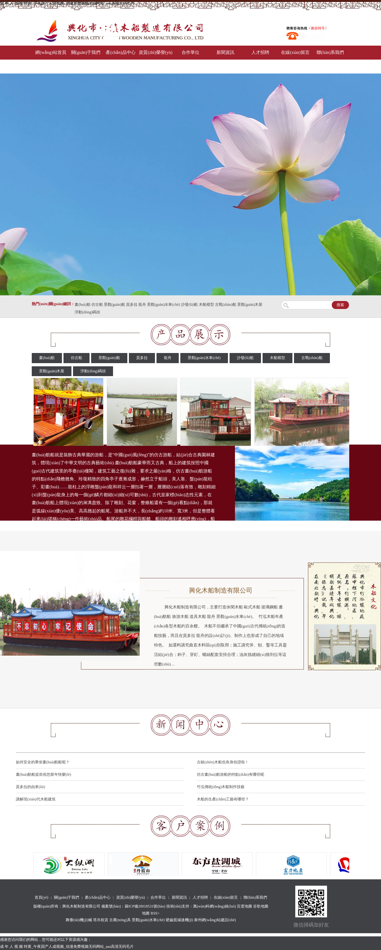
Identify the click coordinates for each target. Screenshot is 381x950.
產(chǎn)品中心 (121, 52)
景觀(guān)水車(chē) (163, 304)
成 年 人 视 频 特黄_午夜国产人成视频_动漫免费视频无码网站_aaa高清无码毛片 (67, 3)
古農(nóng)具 (120, 920)
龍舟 (142, 304)
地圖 (146, 913)
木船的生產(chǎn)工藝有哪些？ (223, 799)
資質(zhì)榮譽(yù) (155, 52)
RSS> (154, 913)
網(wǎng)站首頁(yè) (50, 59)
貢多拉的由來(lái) (30, 787)
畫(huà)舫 (82, 304)
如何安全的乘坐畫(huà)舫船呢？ (43, 762)
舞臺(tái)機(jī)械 (79, 920)
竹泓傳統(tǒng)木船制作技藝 (220, 787)
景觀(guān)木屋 (249, 304)
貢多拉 (131, 304)
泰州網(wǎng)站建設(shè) (215, 920)
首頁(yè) (41, 897)
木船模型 (206, 304)
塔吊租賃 (100, 920)
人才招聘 (260, 52)
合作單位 (190, 52)
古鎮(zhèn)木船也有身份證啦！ (223, 762)
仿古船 (97, 304)
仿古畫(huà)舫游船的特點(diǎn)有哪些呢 (230, 774)
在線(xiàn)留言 (295, 52)
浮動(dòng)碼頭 (87, 312)
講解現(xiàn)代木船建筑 (36, 799)
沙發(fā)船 (189, 304)
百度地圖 (244, 906)
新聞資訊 (225, 52)
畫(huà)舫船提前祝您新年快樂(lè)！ (43, 774)
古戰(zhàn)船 (225, 304)
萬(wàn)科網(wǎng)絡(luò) (215, 906)
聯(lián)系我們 (330, 52)
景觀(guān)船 (114, 304)
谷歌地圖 (260, 906)
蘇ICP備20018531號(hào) (145, 906)
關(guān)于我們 (86, 52)
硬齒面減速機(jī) (179, 920)
